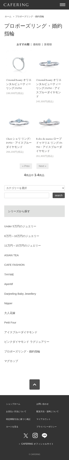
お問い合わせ (42, 404)
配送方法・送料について (47, 411)
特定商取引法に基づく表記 (18, 419)
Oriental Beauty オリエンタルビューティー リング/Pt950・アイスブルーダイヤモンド (48, 88)
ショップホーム (13, 404)
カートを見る (12, 427)
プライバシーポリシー (46, 427)
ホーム (8, 16)
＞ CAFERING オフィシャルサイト (35, 444)
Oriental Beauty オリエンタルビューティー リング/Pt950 (18, 84)
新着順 (48, 44)
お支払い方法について (16, 411)
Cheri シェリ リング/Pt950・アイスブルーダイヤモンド (19, 143)
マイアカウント (43, 419)
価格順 (37, 44)
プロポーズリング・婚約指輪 (29, 16)
